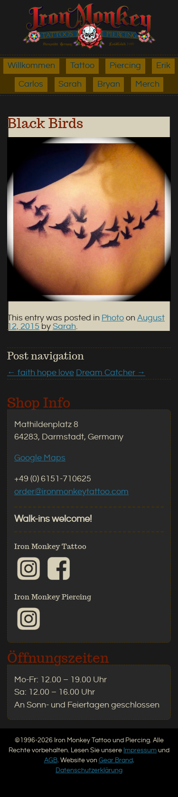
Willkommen (31, 65)
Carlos (31, 84)
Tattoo (82, 65)
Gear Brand (116, 760)
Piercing (125, 65)
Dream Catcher (111, 373)
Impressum (140, 750)
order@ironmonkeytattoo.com (71, 492)
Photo (113, 318)
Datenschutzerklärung (89, 770)
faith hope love (40, 373)
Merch (147, 84)
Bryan (108, 84)
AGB (50, 760)
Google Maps (40, 458)
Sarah (70, 84)
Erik (163, 65)
